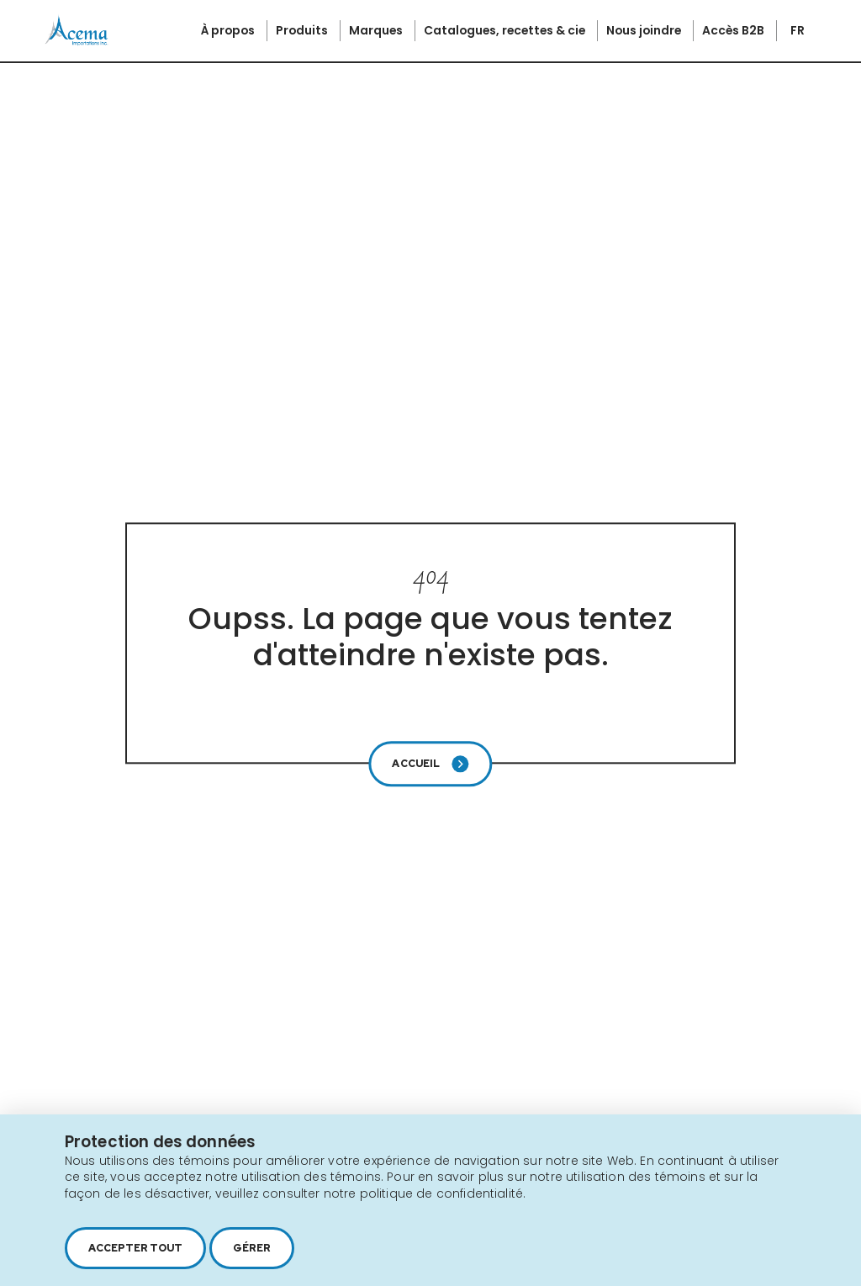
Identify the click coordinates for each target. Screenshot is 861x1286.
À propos (229, 30)
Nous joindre (645, 30)
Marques (377, 30)
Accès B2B (734, 30)
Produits (303, 30)
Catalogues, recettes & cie (506, 30)
